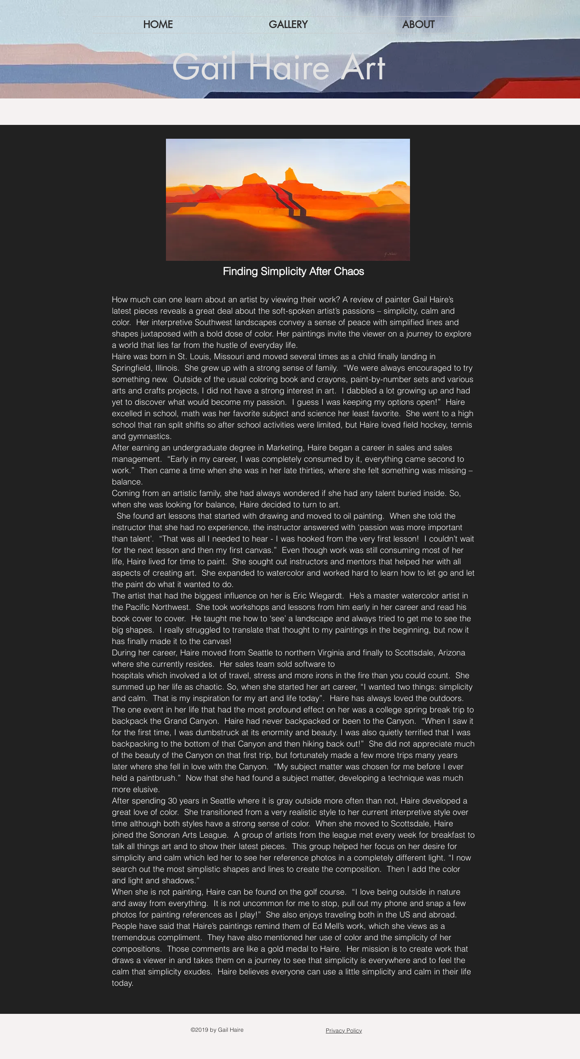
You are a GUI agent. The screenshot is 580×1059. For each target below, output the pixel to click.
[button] (288, 25)
